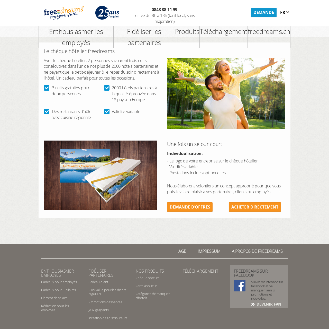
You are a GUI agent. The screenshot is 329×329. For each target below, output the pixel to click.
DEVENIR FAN (268, 304)
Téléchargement (224, 31)
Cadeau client (98, 282)
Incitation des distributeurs (107, 318)
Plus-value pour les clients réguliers (107, 292)
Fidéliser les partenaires (144, 37)
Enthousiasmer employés (57, 273)
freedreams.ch (269, 31)
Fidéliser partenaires (101, 273)
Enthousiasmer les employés (76, 37)
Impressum (209, 251)
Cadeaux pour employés (59, 282)
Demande (263, 12)
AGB (182, 251)
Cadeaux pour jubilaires (58, 290)
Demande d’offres (190, 207)
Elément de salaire (54, 298)
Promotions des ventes (105, 302)
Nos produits (150, 271)
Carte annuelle (146, 285)
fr (283, 12)
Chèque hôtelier (147, 277)
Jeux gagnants (98, 310)
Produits (187, 31)
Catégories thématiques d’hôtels (153, 295)
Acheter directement (254, 207)
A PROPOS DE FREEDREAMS (257, 251)
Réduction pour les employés (55, 308)
